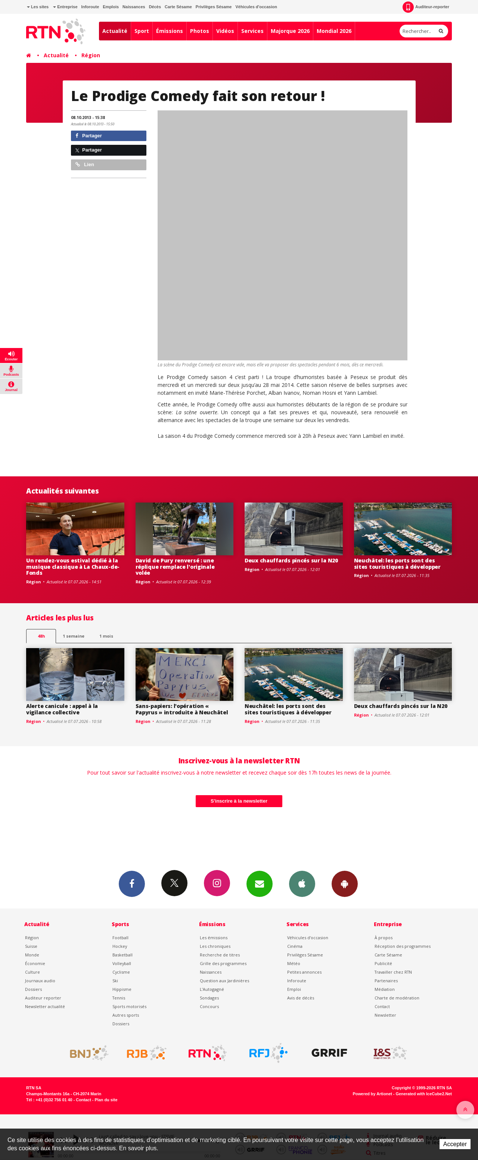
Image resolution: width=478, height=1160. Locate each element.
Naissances (133, 6)
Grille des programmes (223, 963)
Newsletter (385, 1015)
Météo (293, 963)
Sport (141, 30)
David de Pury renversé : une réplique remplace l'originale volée (175, 567)
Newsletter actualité (45, 1006)
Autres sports (125, 1015)
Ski (115, 980)
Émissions (169, 30)
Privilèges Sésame (214, 6)
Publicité (383, 963)
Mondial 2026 (334, 30)
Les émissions (213, 937)
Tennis (118, 997)
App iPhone (302, 883)
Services (252, 30)
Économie (35, 963)
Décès (155, 6)
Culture (32, 972)
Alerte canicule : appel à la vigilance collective (62, 709)
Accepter (455, 1144)
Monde (32, 954)
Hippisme (121, 989)
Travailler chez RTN (393, 972)
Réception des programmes (403, 946)
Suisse (31, 946)
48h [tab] (41, 636)
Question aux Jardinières (224, 980)
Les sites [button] (38, 6)
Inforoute (90, 6)
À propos (383, 937)
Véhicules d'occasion (256, 6)
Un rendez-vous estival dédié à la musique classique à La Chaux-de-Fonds (73, 567)
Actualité (114, 30)
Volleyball (121, 963)
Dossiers (33, 989)
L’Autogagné (212, 989)
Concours (209, 1006)
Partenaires (386, 980)
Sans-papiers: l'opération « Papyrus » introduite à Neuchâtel (182, 709)
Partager (88, 135)
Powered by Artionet (372, 1094)
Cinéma (294, 946)
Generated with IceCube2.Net (424, 1094)
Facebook (132, 883)
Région (90, 55)
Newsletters (259, 883)
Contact (382, 1006)
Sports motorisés (129, 1006)
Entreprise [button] (65, 6)
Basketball (122, 954)
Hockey (119, 946)
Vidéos (225, 30)
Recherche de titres (220, 954)
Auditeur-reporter (426, 7)
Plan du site (105, 1100)
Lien (84, 164)
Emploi (294, 989)
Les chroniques (215, 946)
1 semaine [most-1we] (73, 636)
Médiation (385, 989)
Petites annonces (304, 972)
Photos (199, 30)
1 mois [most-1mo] (106, 636)
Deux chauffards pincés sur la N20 (291, 560)
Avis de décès (300, 997)
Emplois (111, 6)
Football (120, 937)
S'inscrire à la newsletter (239, 801)
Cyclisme (121, 972)
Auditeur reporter (43, 997)
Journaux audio (40, 980)
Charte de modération (397, 997)
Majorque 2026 (290, 30)
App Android (345, 883)
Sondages (209, 997)
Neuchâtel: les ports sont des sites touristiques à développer (397, 563)
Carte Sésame (178, 6)
